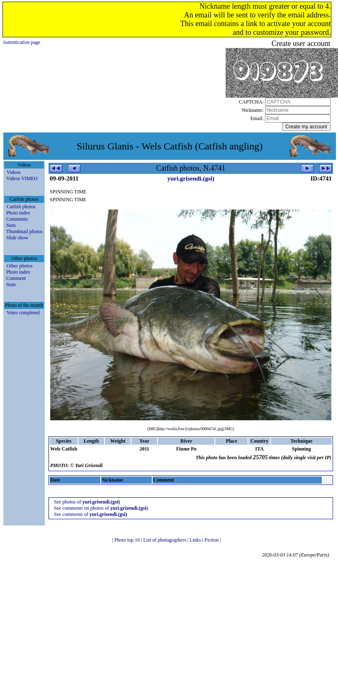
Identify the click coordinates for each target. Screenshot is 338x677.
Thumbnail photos (24, 231)
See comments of (90, 514)
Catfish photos (21, 207)
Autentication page (21, 42)
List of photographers (165, 540)
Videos (13, 172)
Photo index (18, 213)
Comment (16, 278)
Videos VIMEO (21, 178)
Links (196, 540)
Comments (17, 219)
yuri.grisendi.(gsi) (190, 178)
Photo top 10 (127, 540)
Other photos (19, 266)
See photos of (87, 502)
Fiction (212, 540)
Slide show (17, 238)
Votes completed (23, 313)
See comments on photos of (101, 508)
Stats (11, 225)
